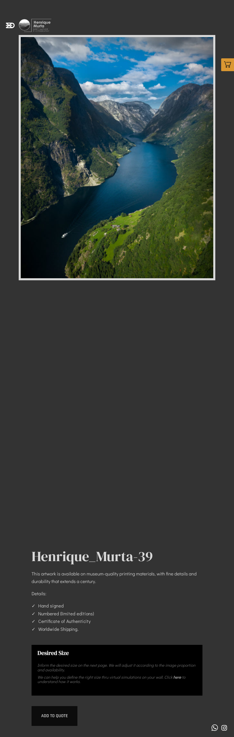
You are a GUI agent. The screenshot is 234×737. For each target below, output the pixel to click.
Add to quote (54, 716)
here (177, 677)
